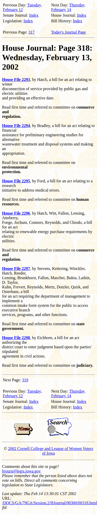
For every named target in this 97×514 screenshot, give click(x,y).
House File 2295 (16, 181)
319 (25, 380)
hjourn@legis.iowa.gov (21, 471)
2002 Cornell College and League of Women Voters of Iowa (50, 450)
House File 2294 (16, 125)
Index (33, 15)
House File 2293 (16, 79)
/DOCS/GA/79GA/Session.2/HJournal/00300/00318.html (49, 503)
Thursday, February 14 (68, 7)
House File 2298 (16, 337)
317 (32, 32)
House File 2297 (16, 268)
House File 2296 (16, 213)
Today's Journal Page (68, 32)
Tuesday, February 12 (22, 7)
